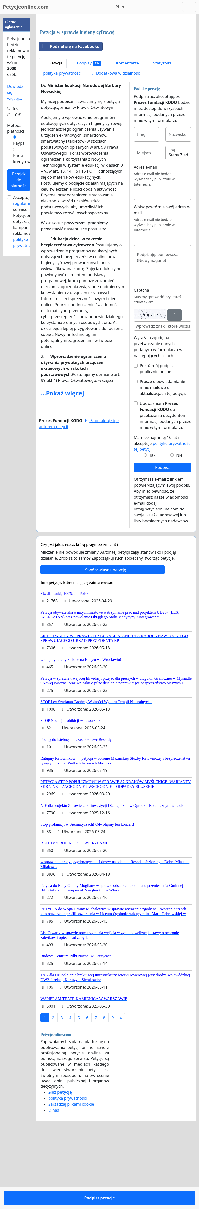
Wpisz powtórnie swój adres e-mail (162, 279)
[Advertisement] (116, 57)
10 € (17, 115)
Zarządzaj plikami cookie (71, 1174)
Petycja (52, 132)
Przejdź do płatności (18, 180)
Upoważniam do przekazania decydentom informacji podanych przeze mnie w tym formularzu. (165, 485)
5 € (15, 108)
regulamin (22, 203)
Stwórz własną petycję (102, 639)
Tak (152, 525)
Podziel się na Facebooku (69, 116)
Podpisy (86, 133)
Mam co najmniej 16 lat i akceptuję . (162, 513)
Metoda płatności (15, 128)
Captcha (141, 360)
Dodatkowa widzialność (115, 143)
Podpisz (162, 537)
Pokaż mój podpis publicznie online (156, 438)
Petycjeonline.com (26, 6)
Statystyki (159, 132)
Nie (179, 525)
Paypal (19, 143)
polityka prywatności (62, 143)
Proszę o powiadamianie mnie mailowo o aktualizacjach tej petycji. (163, 457)
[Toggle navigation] (189, 7)
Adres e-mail (145, 237)
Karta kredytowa (23, 158)
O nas (53, 1180)
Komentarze (124, 132)
